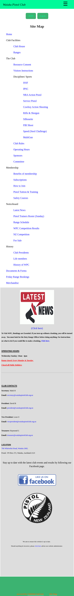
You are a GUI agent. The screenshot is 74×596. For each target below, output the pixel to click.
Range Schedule (21, 222)
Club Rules (18, 143)
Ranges (17, 52)
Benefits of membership (25, 173)
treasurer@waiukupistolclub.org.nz (20, 435)
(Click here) (37, 328)
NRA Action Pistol (32, 95)
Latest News (19, 210)
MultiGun (28, 137)
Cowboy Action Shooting (35, 107)
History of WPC (21, 264)
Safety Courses (20, 198)
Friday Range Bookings (17, 277)
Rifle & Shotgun (31, 113)
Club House (19, 46)
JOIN (30, 16)
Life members (20, 258)
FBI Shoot (28, 125)
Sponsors (17, 155)
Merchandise (12, 283)
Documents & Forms (16, 270)
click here (38, 546)
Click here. (45, 341)
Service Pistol (30, 101)
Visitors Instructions (23, 70)
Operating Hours (21, 149)
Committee (18, 161)
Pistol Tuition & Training (25, 192)
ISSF (25, 82)
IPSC (25, 89)
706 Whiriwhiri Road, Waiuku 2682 (15, 448)
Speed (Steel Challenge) (35, 131)
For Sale (17, 240)
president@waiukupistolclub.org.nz (20, 408)
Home (9, 34)
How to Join (19, 186)
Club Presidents (21, 252)
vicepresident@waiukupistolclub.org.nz (21, 422)
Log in (43, 16)
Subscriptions (20, 179)
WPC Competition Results (26, 228)
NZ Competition (21, 234)
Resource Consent (22, 64)
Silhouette (28, 119)
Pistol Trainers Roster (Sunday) (28, 216)
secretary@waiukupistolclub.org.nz (20, 395)
